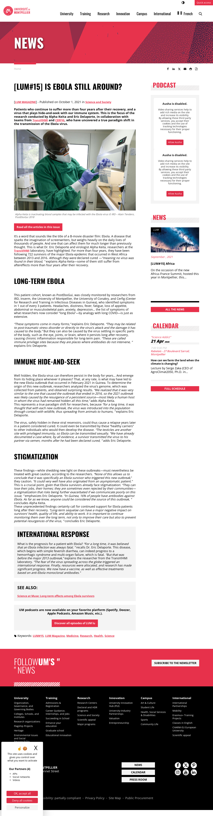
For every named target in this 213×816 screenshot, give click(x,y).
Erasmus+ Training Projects (184, 719)
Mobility (177, 713)
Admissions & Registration (54, 707)
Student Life (148, 710)
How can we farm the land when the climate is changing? (174, 361)
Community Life (150, 730)
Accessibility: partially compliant (58, 804)
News (138, 771)
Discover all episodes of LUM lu (74, 625)
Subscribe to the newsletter (175, 665)
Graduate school (56, 733)
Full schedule (174, 388)
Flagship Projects (24, 732)
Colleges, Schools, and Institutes (25, 718)
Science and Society (103, 102)
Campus (142, 13)
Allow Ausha (175, 142)
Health (107, 638)
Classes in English (183, 725)
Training (85, 13)
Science (119, 638)
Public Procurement (139, 804)
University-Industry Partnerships (121, 714)
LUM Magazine (27, 102)
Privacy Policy (94, 804)
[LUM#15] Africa (163, 264)
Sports (145, 725)
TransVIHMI (41, 120)
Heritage (19, 736)
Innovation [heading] (118, 700)
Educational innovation (53, 739)
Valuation (115, 721)
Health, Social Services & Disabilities (149, 718)
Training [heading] (52, 700)
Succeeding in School (59, 721)
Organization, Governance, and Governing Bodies (25, 709)
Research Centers (88, 705)
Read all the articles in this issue (42, 227)
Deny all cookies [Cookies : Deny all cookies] (22, 800)
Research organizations (22, 725)
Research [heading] (85, 700)
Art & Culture (149, 705)
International (162, 13)
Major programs (87, 727)
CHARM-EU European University (185, 731)
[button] (185, 69)
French (188, 13)
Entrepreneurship (120, 725)
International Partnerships (180, 707)
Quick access (204, 2)
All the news (174, 309)
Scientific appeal (87, 722)
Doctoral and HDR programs (88, 711)
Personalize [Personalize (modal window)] (22, 807)
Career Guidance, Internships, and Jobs (59, 714)
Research (104, 13)
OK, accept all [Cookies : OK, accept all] (22, 793)
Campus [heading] (147, 700)
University (66, 13)
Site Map (115, 804)
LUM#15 (39, 638)
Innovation (123, 13)
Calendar (138, 778)
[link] (168, 69)
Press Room (138, 785)
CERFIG (62, 120)
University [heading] (22, 700)
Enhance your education (54, 727)
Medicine (77, 638)
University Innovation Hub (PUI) (122, 707)
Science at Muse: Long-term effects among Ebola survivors (61, 597)
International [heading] (183, 700)
